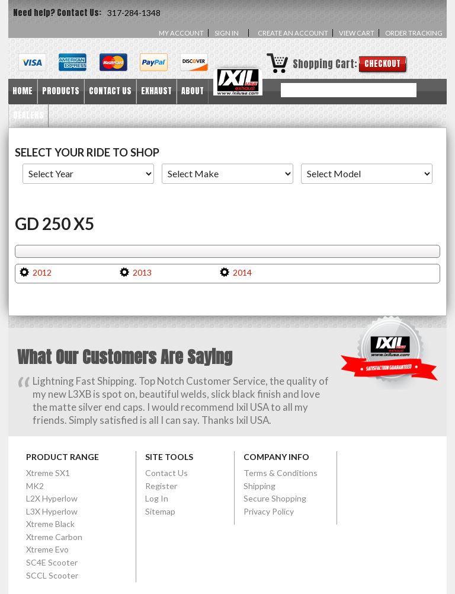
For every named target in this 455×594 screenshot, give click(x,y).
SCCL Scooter (52, 575)
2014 (242, 272)
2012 (42, 272)
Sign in (226, 33)
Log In (156, 498)
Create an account (293, 33)
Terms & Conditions (280, 473)
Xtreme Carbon (54, 537)
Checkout (382, 64)
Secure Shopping (274, 498)
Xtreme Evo (47, 549)
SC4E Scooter (52, 562)
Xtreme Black (50, 524)
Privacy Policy (268, 511)
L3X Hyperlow (52, 511)
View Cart (356, 33)
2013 (142, 272)
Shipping (259, 486)
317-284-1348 (134, 13)
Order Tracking (414, 33)
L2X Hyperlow (52, 498)
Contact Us (166, 473)
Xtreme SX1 (48, 473)
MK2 (35, 486)
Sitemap (160, 511)
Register (161, 486)
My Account (181, 33)
